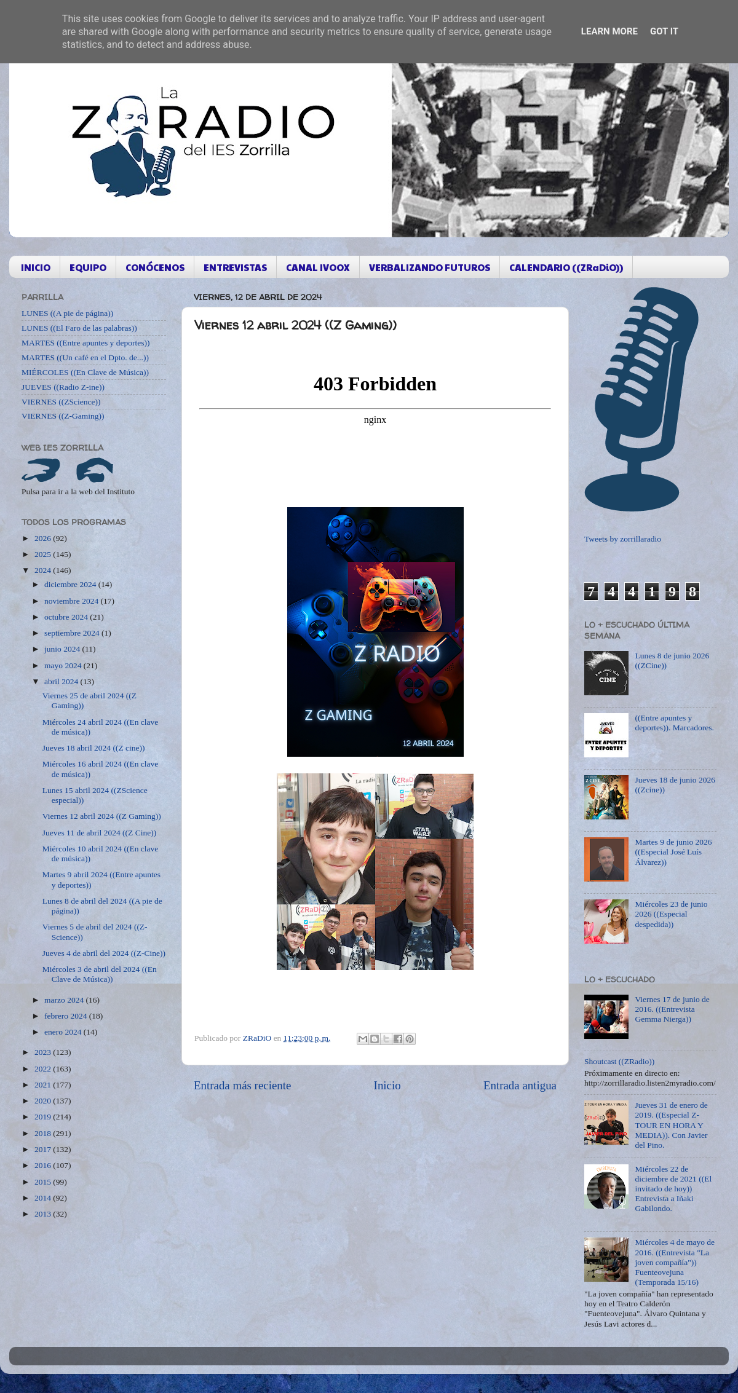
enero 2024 (64, 1031)
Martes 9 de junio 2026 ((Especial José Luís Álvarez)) (673, 851)
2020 (43, 1100)
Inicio (387, 1085)
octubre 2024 (67, 617)
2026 (43, 538)
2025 (43, 554)
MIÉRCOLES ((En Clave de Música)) (85, 372)
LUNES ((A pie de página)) (67, 313)
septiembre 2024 (72, 632)
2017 (43, 1149)
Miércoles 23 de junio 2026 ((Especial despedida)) (671, 913)
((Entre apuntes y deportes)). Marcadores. (674, 722)
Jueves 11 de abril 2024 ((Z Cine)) (99, 832)
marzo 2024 (64, 999)
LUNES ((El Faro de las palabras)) (79, 328)
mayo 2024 (64, 665)
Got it (664, 31)
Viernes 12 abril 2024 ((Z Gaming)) (101, 816)
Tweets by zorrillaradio (622, 538)
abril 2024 (62, 681)
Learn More (609, 31)
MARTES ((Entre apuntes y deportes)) (85, 342)
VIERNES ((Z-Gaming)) (63, 415)
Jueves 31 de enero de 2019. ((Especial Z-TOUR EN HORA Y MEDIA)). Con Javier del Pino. (671, 1125)
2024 (43, 570)
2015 (43, 1181)
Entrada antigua (520, 1085)
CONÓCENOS (154, 267)
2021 (43, 1084)
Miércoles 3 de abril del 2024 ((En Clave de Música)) (99, 974)
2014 (43, 1197)
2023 (43, 1052)
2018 (43, 1133)
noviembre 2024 (72, 601)
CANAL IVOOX (318, 267)
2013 (43, 1213)
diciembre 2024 (71, 584)
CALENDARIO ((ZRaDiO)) (566, 267)
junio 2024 (63, 648)
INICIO (35, 267)
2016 (43, 1165)
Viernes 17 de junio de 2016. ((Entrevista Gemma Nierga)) (672, 1009)
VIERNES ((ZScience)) (61, 401)
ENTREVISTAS (235, 267)
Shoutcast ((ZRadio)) (619, 1061)
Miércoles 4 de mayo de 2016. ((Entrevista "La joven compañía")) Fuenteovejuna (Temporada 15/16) (675, 1262)
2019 (43, 1116)
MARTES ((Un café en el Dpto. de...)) (85, 357)
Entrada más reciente (242, 1085)
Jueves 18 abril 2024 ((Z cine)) (93, 747)
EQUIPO (87, 267)
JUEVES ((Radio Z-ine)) (63, 387)
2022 (43, 1068)
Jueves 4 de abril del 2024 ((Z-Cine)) (103, 953)
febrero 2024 (66, 1015)
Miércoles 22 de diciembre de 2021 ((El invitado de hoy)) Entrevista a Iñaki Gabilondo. (673, 1188)
